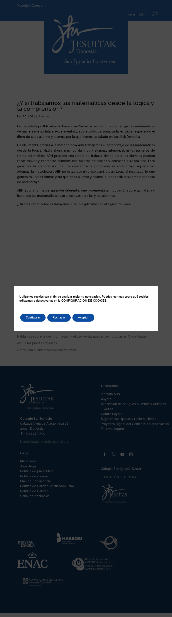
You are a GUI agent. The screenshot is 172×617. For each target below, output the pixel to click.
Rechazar (63, 317)
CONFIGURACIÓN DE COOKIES (83, 301)
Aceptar (91, 317)
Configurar (34, 317)
